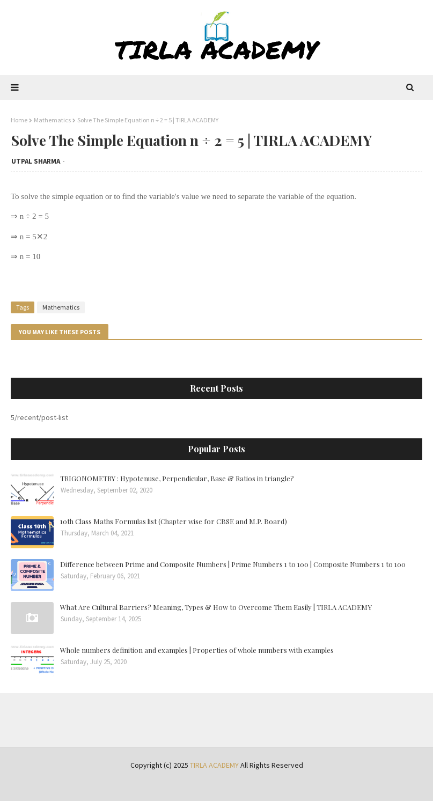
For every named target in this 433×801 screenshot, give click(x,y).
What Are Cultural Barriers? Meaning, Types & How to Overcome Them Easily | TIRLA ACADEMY (216, 607)
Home (19, 120)
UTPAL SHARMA (35, 161)
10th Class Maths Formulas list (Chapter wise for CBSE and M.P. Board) (173, 521)
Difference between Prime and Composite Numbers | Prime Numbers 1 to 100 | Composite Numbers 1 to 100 (233, 564)
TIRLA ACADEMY (214, 765)
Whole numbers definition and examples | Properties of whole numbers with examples (197, 650)
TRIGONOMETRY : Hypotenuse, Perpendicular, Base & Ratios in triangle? (177, 478)
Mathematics (52, 120)
